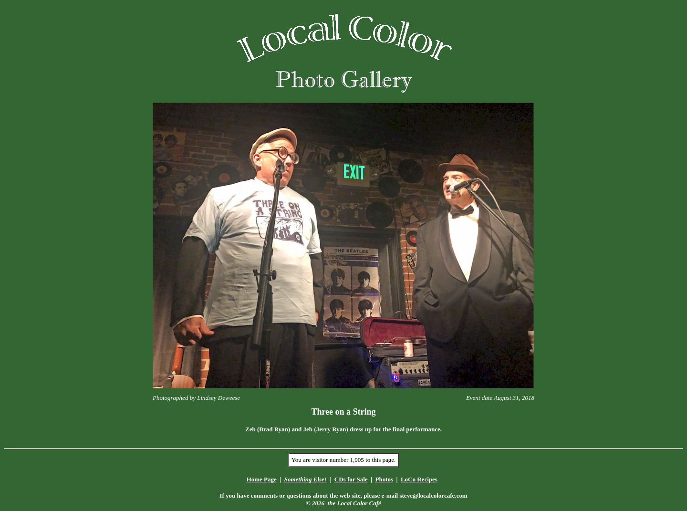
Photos (384, 479)
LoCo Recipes (419, 479)
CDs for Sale (351, 479)
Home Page (262, 479)
